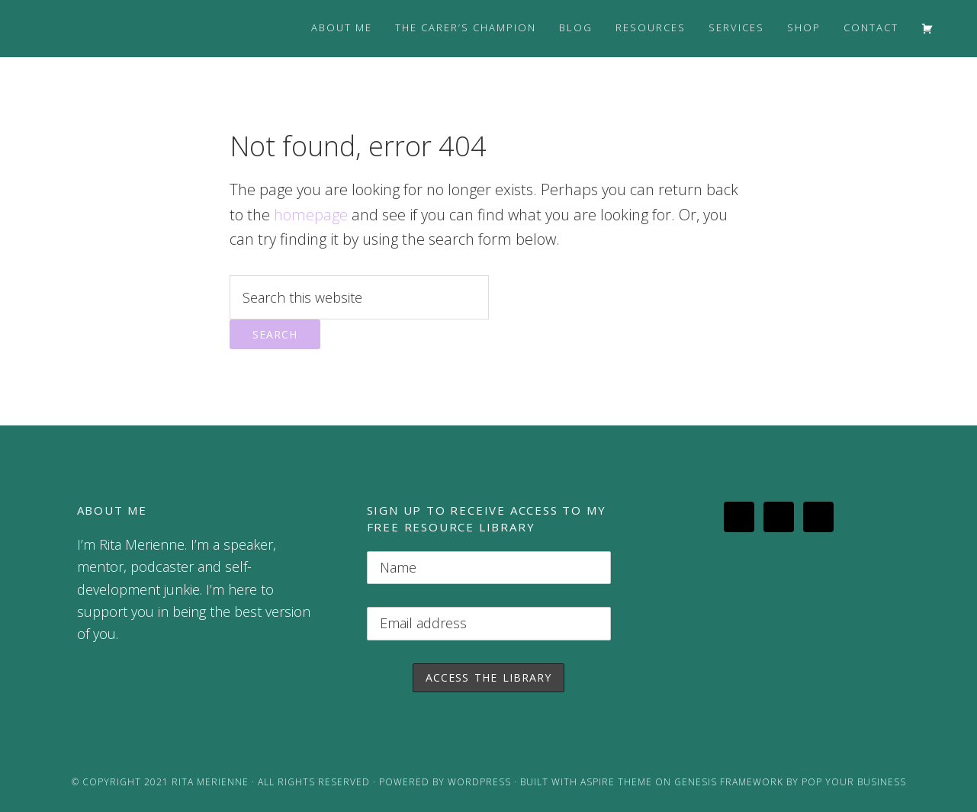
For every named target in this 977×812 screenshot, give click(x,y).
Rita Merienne (210, 781)
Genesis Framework (728, 781)
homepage (311, 214)
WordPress (479, 781)
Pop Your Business (854, 781)
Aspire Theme (616, 781)
